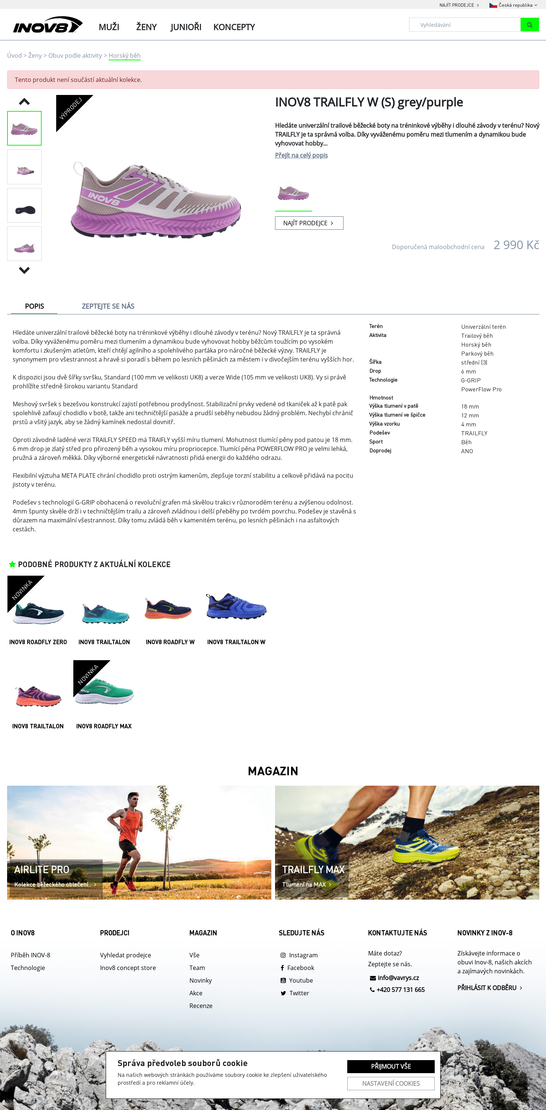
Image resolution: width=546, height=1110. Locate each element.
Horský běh (125, 55)
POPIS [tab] (34, 306)
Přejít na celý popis (301, 155)
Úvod (14, 55)
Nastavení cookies (391, 1083)
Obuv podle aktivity (75, 55)
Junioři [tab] (186, 26)
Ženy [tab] (146, 26)
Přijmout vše (391, 1066)
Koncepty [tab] (234, 26)
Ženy (35, 55)
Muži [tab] (109, 26)
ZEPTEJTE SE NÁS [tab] (108, 306)
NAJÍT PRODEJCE (309, 223)
